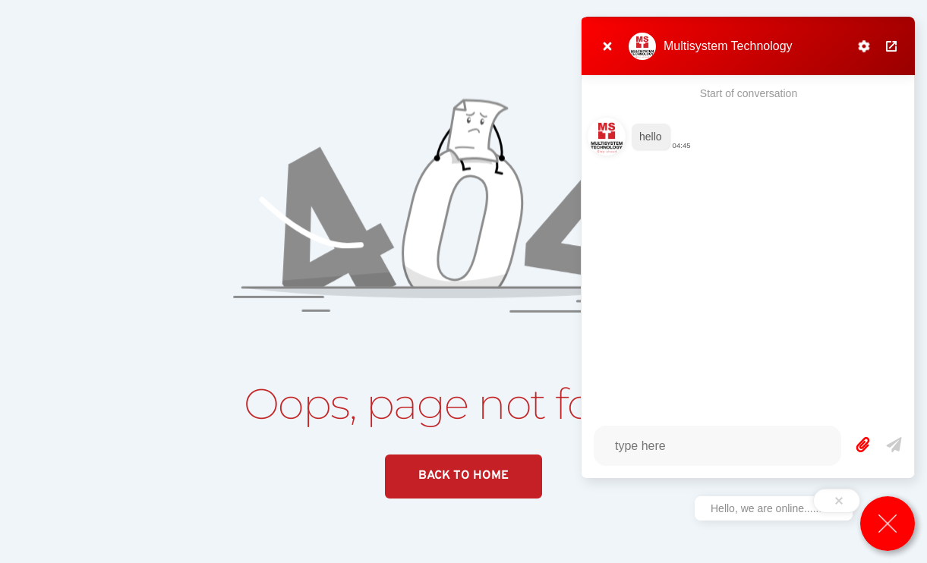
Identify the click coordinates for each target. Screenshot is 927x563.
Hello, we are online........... (774, 508)
